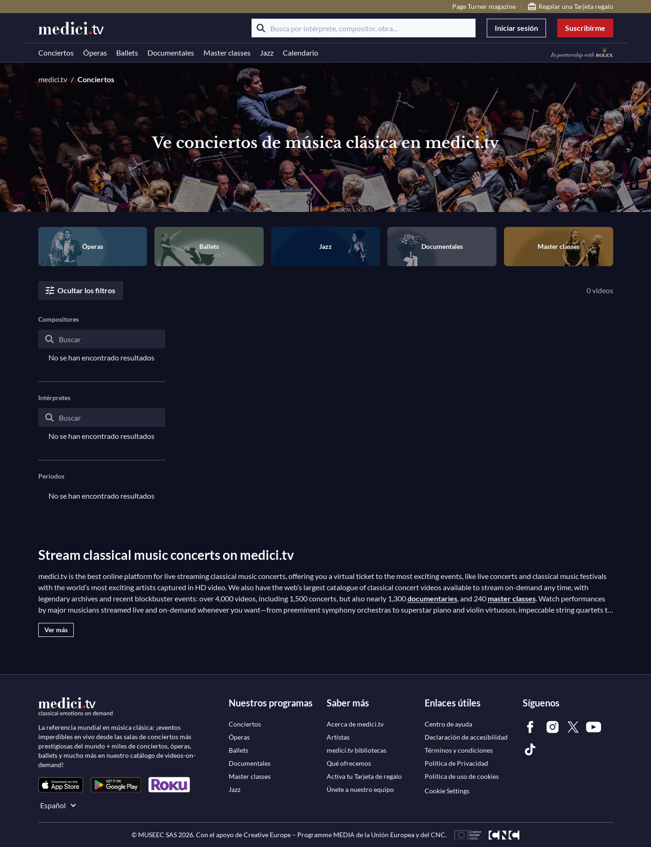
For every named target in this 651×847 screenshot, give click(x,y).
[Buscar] (260, 28)
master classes (512, 598)
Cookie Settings (447, 791)
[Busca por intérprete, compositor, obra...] (364, 28)
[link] (60, 784)
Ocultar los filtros (79, 290)
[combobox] (101, 346)
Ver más (56, 630)
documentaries (432, 598)
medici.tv (52, 79)
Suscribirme (585, 27)
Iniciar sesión (516, 27)
